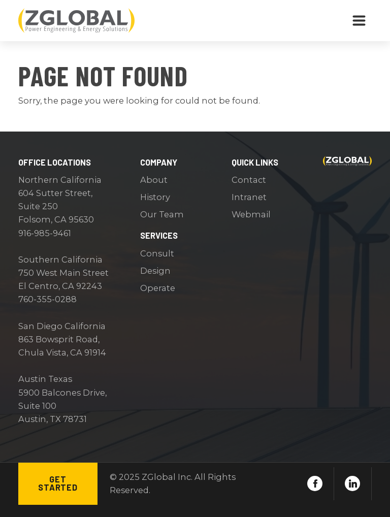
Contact (249, 180)
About (154, 180)
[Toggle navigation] (359, 21)
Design (155, 271)
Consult (157, 253)
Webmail (251, 214)
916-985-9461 (44, 233)
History (155, 197)
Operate (157, 288)
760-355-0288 (47, 299)
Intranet (249, 197)
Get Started (58, 483)
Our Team (162, 214)
